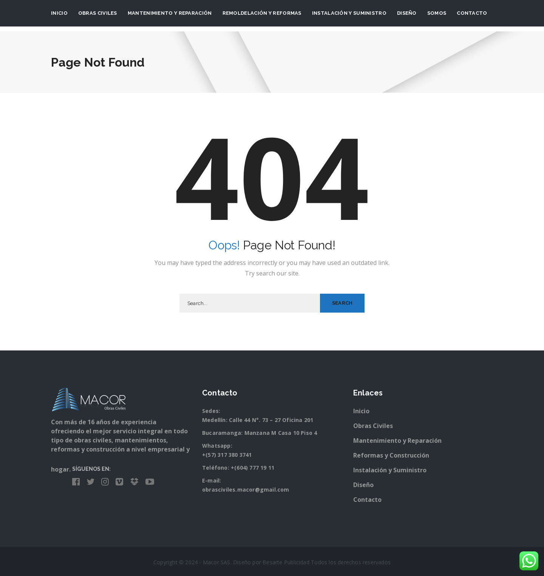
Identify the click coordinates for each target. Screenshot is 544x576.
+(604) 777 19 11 (252, 467)
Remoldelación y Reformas (262, 13)
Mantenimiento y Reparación (170, 13)
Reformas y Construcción (391, 455)
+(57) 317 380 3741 (227, 454)
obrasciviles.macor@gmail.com (245, 489)
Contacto (472, 13)
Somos (437, 13)
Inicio (59, 13)
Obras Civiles (97, 13)
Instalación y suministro (349, 13)
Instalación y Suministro (390, 470)
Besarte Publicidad (286, 562)
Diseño (407, 13)
